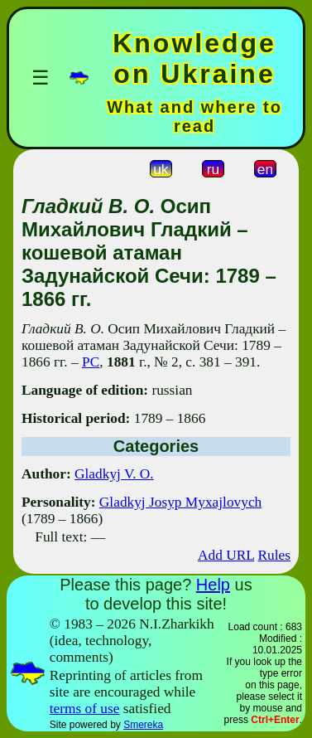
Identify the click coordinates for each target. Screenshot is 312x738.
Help (213, 584)
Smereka (143, 725)
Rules (274, 555)
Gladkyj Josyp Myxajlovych (180, 502)
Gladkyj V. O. (114, 474)
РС (90, 362)
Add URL (226, 555)
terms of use (85, 708)
